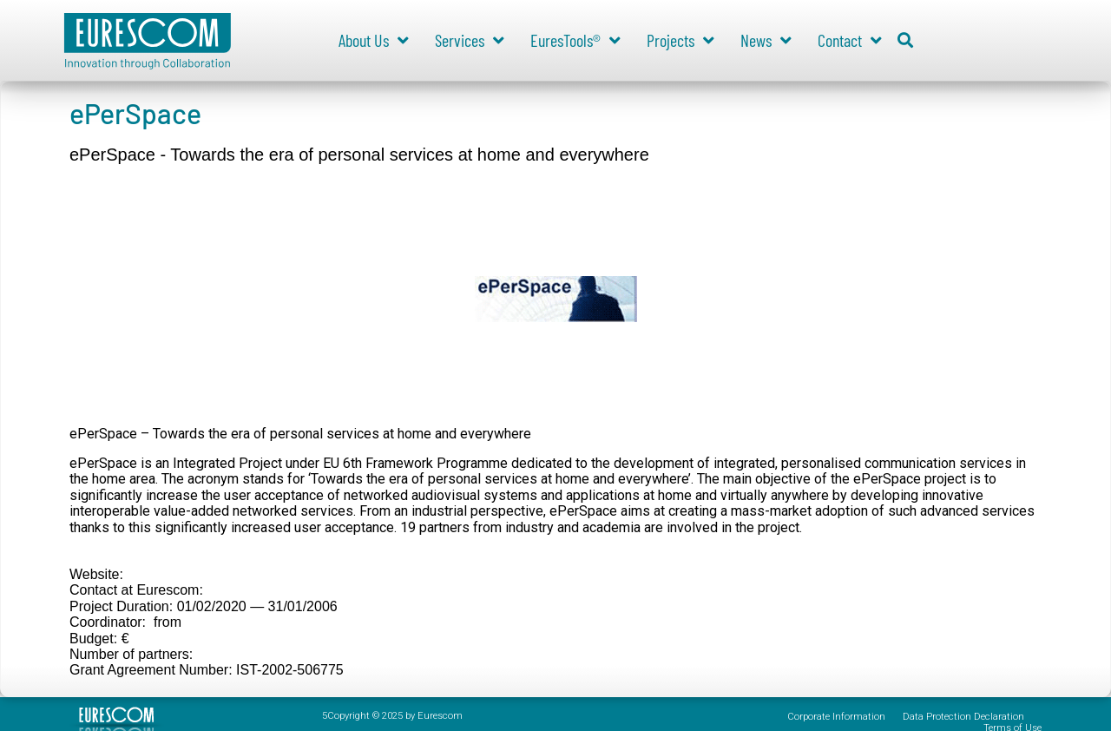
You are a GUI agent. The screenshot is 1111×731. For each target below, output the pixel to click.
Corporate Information (836, 716)
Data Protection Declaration (963, 716)
